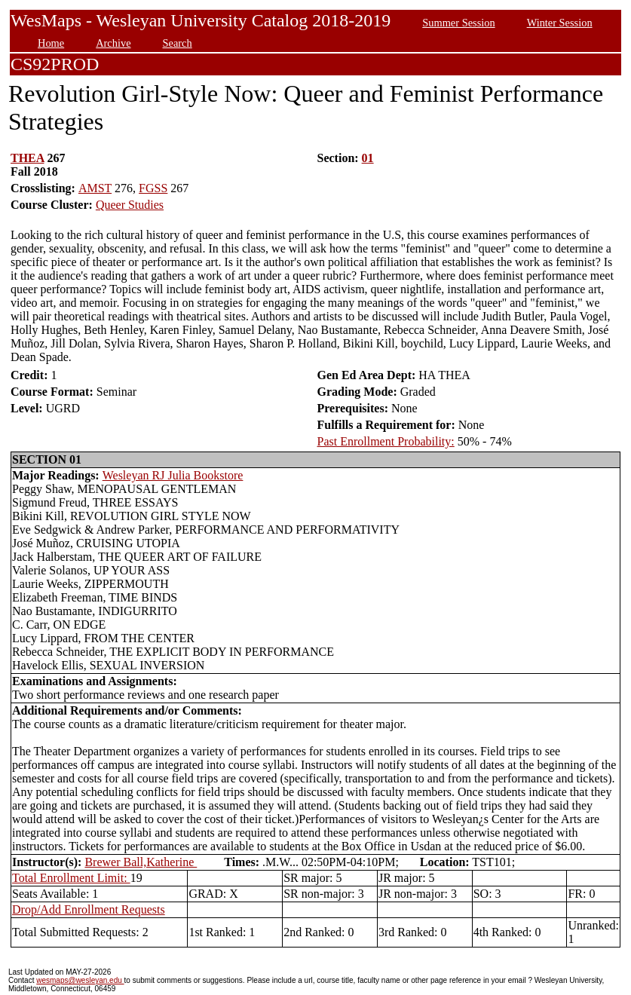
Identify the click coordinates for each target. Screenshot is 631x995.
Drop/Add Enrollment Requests (88, 909)
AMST (95, 188)
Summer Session (458, 23)
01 (368, 158)
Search (177, 43)
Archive (113, 43)
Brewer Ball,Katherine (140, 862)
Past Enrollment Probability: (386, 441)
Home (51, 43)
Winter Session (560, 23)
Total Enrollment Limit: (71, 877)
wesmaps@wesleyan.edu (80, 980)
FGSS (153, 188)
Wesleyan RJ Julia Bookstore (173, 475)
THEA (27, 158)
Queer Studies (130, 204)
